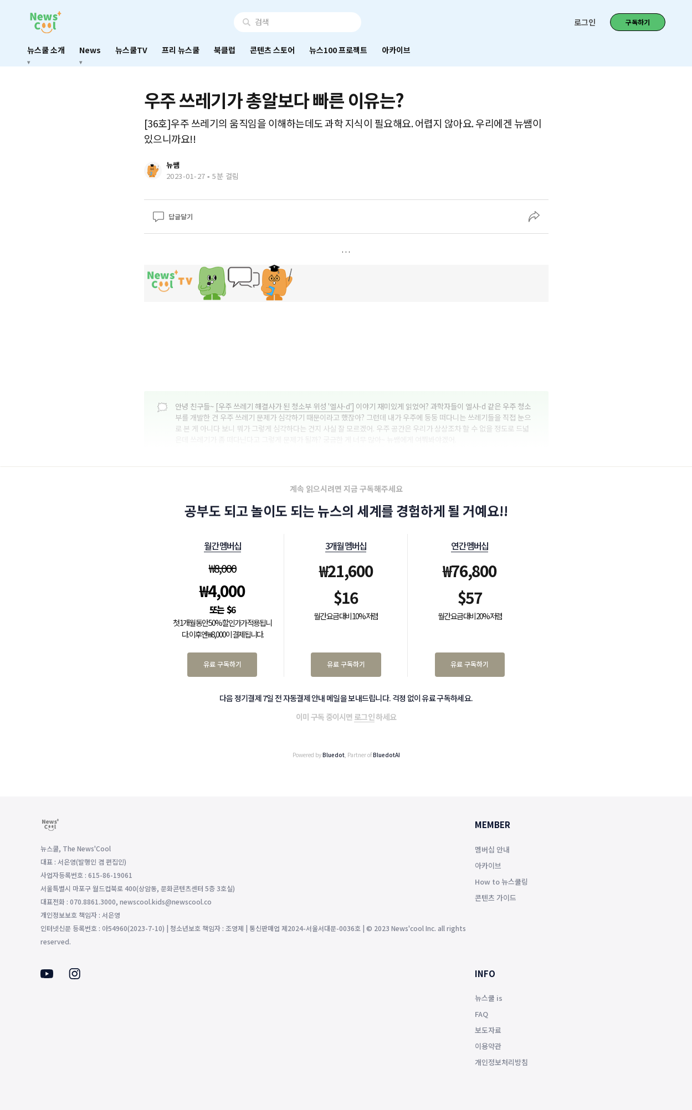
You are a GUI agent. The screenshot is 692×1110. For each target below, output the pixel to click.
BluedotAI (386, 755)
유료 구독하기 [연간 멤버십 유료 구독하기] (469, 664)
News (90, 49)
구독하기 (638, 22)
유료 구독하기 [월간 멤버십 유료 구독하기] (222, 664)
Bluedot (333, 755)
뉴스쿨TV (131, 49)
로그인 (585, 22)
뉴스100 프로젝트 (338, 49)
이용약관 (488, 1046)
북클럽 (224, 49)
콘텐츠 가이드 (495, 897)
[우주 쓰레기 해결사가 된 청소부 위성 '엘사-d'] (285, 406)
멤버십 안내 (492, 849)
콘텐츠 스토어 (272, 49)
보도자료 (488, 1030)
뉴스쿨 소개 (46, 49)
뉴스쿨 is (489, 997)
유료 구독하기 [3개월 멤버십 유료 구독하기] (346, 664)
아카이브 (396, 49)
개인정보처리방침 (501, 1062)
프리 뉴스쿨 (180, 49)
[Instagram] (74, 975)
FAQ (481, 1014)
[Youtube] (46, 974)
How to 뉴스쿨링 (501, 881)
